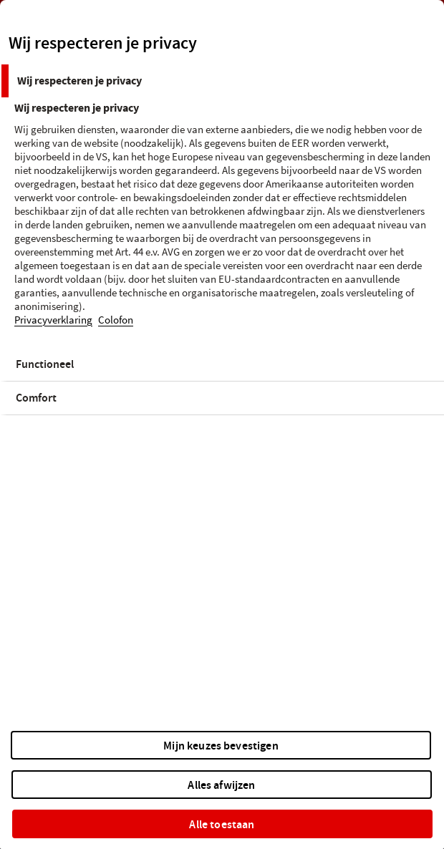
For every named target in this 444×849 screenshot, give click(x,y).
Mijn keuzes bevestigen (221, 745)
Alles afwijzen (221, 784)
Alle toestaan (221, 824)
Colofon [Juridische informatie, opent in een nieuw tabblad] (115, 320)
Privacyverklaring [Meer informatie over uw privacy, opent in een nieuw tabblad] (53, 320)
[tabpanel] (223, 222)
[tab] (222, 80)
